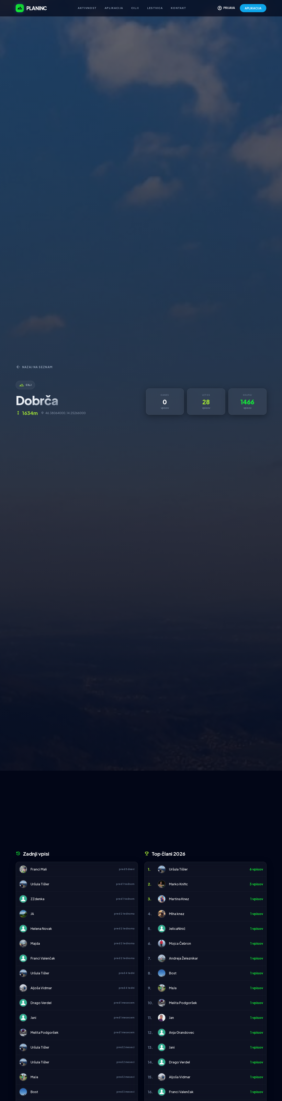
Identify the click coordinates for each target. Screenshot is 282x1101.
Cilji (135, 8)
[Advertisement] (141, 812)
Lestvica (155, 8)
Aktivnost (87, 8)
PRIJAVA (226, 8)
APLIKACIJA (253, 8)
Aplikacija (114, 8)
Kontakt (178, 8)
